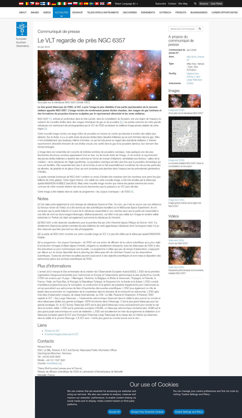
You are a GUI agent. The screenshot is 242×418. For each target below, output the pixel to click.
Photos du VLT (52, 330)
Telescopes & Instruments (103, 12)
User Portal (216, 3)
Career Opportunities (225, 12)
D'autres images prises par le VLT (62, 334)
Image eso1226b (176, 160)
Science (204, 3)
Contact (172, 3)
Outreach (165, 12)
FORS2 (190, 83)
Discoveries (130, 12)
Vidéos (47, 12)
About (23, 12)
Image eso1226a (176, 110)
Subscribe (160, 3)
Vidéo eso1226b (176, 267)
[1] (50, 118)
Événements (148, 12)
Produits (180, 12)
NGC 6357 (192, 56)
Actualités (61, 14)
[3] (45, 128)
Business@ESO (199, 12)
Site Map (183, 3)
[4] (132, 191)
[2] (121, 122)
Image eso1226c (176, 200)
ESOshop (77, 12)
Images (35, 12)
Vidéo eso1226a (176, 240)
